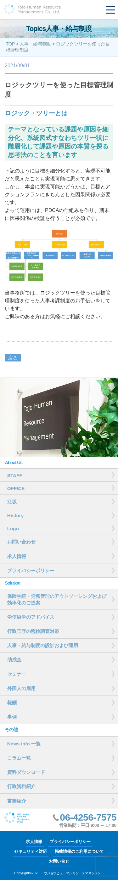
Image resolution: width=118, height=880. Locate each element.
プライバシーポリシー (70, 841)
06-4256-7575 (88, 817)
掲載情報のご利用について (79, 851)
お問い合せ (59, 861)
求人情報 (34, 841)
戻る (13, 358)
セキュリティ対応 (30, 851)
